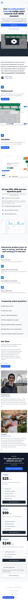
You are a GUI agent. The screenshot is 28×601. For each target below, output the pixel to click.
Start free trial (14, 25)
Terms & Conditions (14, 590)
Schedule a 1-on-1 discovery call (14, 468)
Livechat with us (5, 366)
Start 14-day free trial (14, 502)
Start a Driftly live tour (14, 29)
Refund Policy (14, 594)
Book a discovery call (14, 575)
